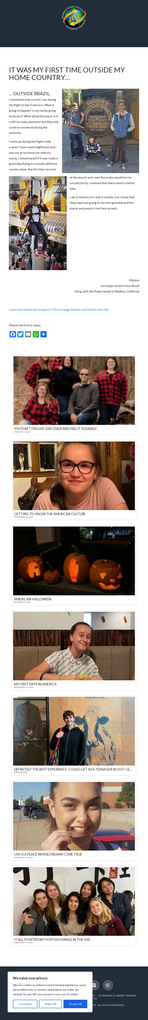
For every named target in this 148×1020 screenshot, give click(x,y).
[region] (50, 992)
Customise (25, 1004)
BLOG (93, 998)
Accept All (75, 1004)
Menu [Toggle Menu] (18, 34)
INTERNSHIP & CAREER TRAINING (117, 995)
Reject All (50, 1004)
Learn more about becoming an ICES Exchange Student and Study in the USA (58, 309)
